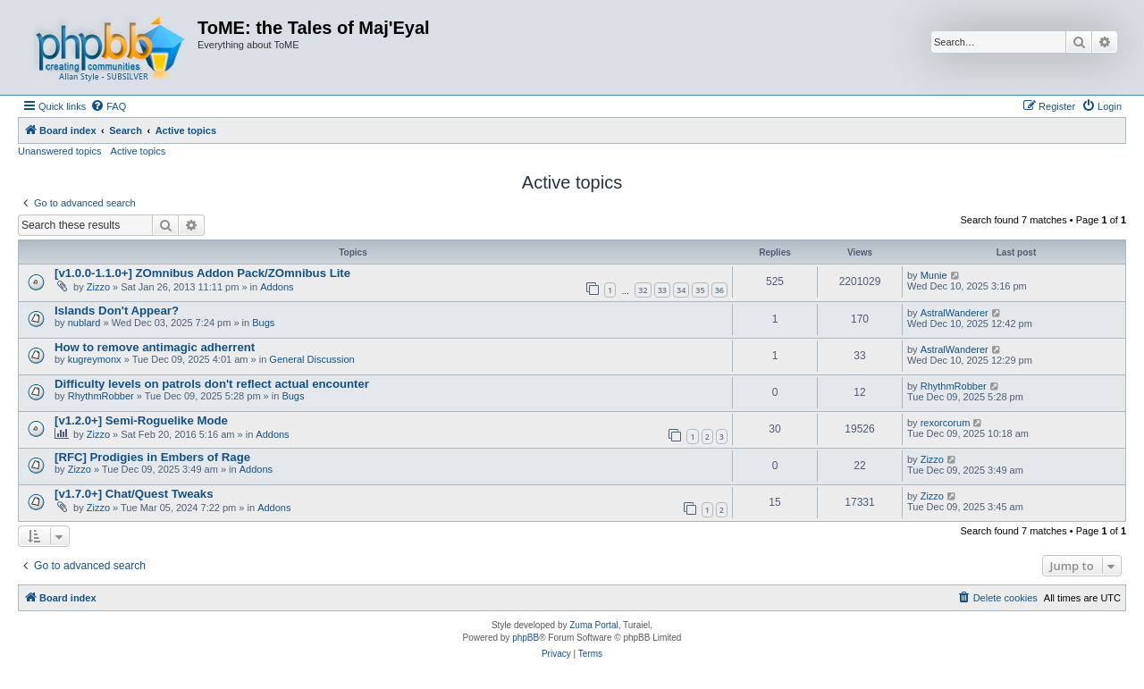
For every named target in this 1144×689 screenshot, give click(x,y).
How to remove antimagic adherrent (155, 347)
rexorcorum (946, 422)
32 (642, 290)
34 (681, 290)
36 (719, 290)
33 (662, 290)
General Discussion (311, 359)
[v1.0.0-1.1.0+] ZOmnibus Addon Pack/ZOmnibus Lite (202, 273)
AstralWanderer (954, 312)
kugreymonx (95, 359)
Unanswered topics (60, 151)
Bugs (263, 322)
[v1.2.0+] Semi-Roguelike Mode (141, 420)
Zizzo (98, 286)
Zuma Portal (593, 625)
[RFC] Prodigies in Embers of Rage (152, 457)
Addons (276, 286)
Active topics (138, 151)
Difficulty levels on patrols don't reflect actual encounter (212, 384)
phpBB (525, 638)
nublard (84, 322)
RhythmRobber (101, 396)
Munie (934, 275)
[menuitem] (108, 106)
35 (699, 290)
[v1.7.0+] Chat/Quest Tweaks (134, 493)
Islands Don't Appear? (117, 310)
